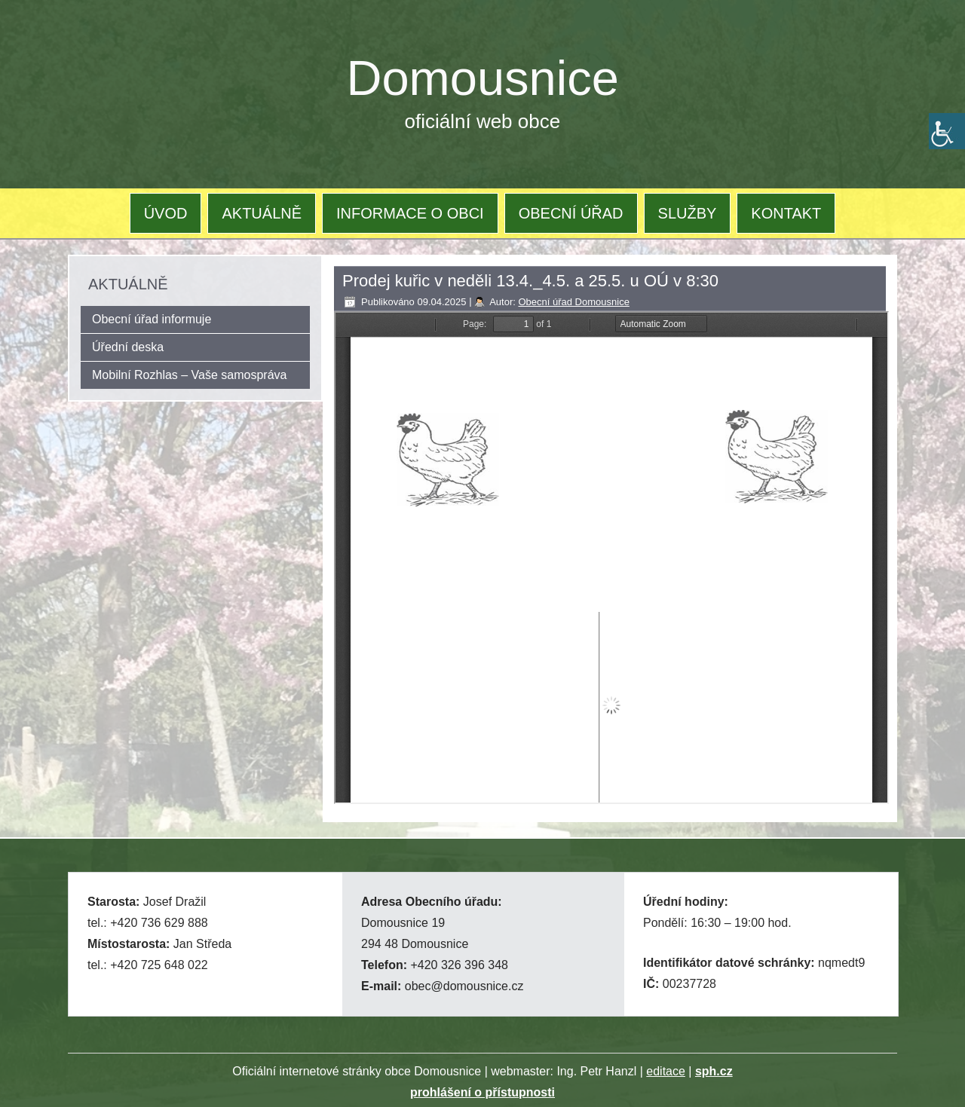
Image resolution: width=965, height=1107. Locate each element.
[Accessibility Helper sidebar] (947, 131)
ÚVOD (166, 213)
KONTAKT (786, 213)
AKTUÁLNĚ (262, 213)
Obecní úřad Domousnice (573, 301)
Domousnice (483, 78)
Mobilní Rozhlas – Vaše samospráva (189, 374)
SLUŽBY (687, 213)
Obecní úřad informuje (151, 319)
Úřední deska (128, 347)
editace (665, 1071)
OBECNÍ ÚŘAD (571, 213)
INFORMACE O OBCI (410, 213)
